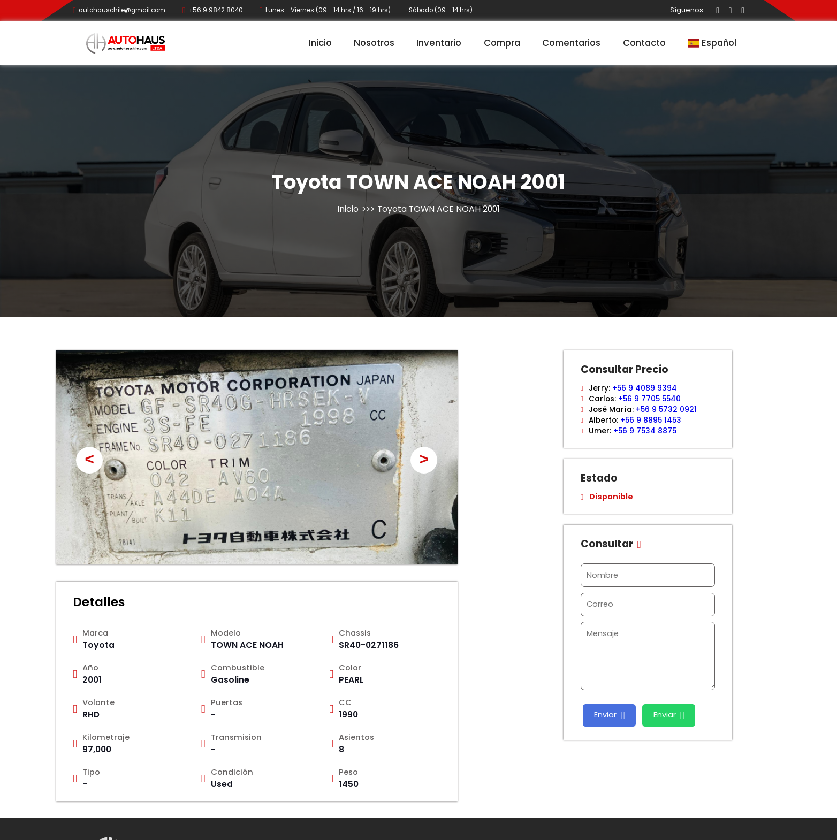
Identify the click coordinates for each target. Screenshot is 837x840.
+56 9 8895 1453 (650, 420)
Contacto (644, 42)
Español (712, 42)
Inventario (438, 42)
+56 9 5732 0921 (666, 409)
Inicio (320, 42)
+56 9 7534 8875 (644, 431)
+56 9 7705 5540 (649, 399)
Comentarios (571, 42)
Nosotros (374, 42)
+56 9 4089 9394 (644, 388)
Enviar (609, 715)
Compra (502, 42)
